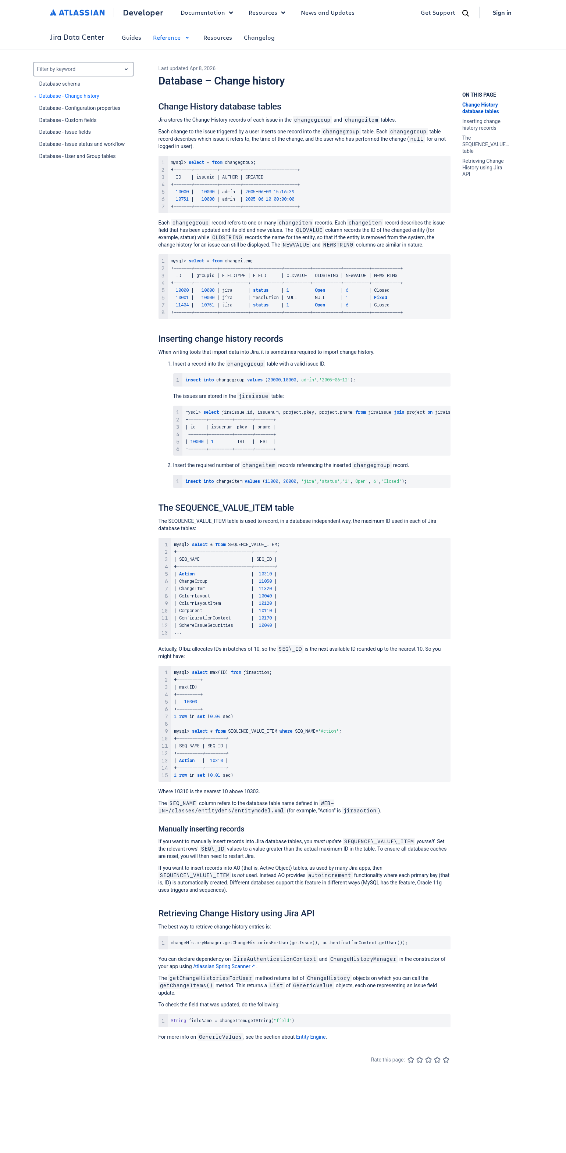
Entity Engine (310, 1037)
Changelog (259, 37)
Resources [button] (269, 12)
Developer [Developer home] (143, 12)
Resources (217, 37)
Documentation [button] (209, 12)
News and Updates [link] (328, 12)
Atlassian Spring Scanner (224, 966)
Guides (131, 37)
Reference (172, 37)
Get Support (438, 12)
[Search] (465, 13)
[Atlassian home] (77, 12)
